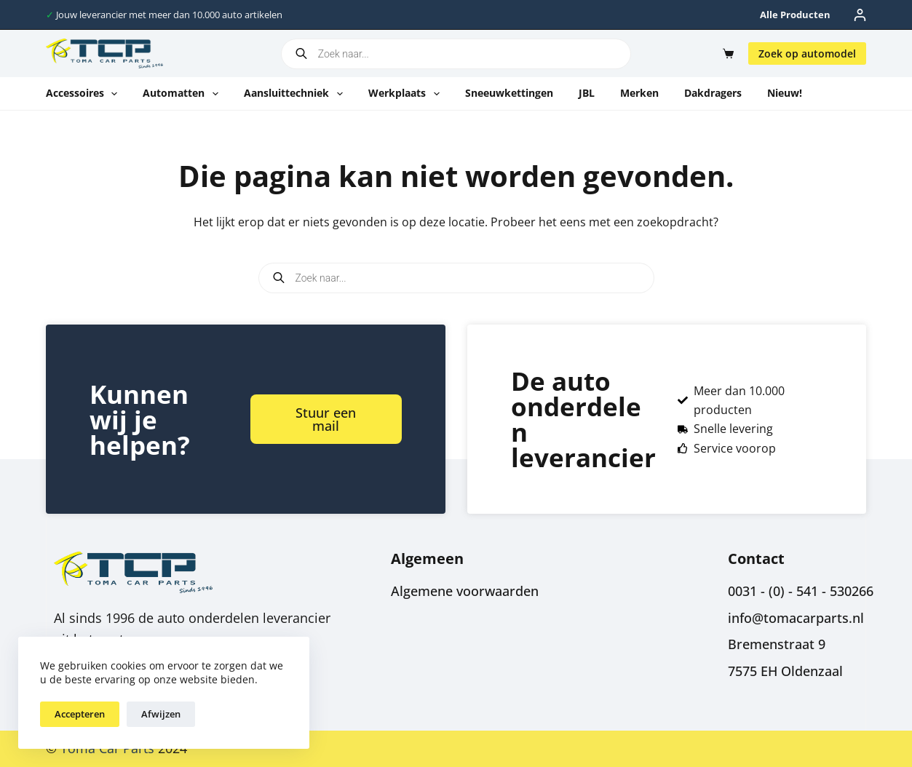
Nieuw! (784, 93)
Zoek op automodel (807, 53)
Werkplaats (406, 94)
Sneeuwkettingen (509, 93)
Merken (639, 93)
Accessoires (85, 94)
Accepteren (80, 713)
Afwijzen (161, 713)
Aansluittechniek (296, 94)
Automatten (183, 94)
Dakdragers (713, 93)
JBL (587, 93)
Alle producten (795, 14)
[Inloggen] (860, 15)
